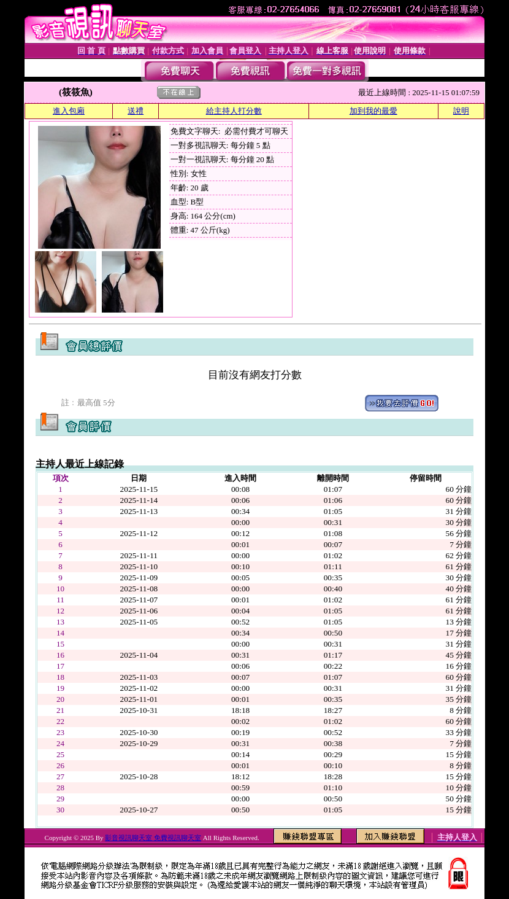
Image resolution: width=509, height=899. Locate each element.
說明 (461, 110)
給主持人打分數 (234, 110)
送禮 (136, 110)
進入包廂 (69, 110)
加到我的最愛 (373, 110)
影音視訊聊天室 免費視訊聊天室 (153, 837)
